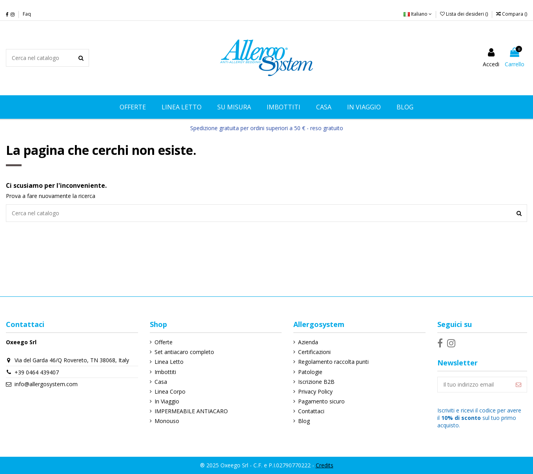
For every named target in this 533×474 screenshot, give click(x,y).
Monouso (167, 421)
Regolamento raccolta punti (333, 361)
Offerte (164, 342)
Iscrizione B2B (316, 381)
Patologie (310, 372)
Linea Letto (169, 361)
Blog (304, 421)
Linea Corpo (170, 391)
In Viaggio (167, 401)
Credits (324, 465)
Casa (161, 381)
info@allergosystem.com (46, 384)
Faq (27, 14)
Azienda (308, 342)
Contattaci (311, 411)
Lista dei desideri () (464, 14)
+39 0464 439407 (37, 372)
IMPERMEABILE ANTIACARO (191, 411)
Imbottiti (165, 372)
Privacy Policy (315, 391)
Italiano (418, 14)
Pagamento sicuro (321, 401)
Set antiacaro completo (184, 352)
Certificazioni (314, 352)
